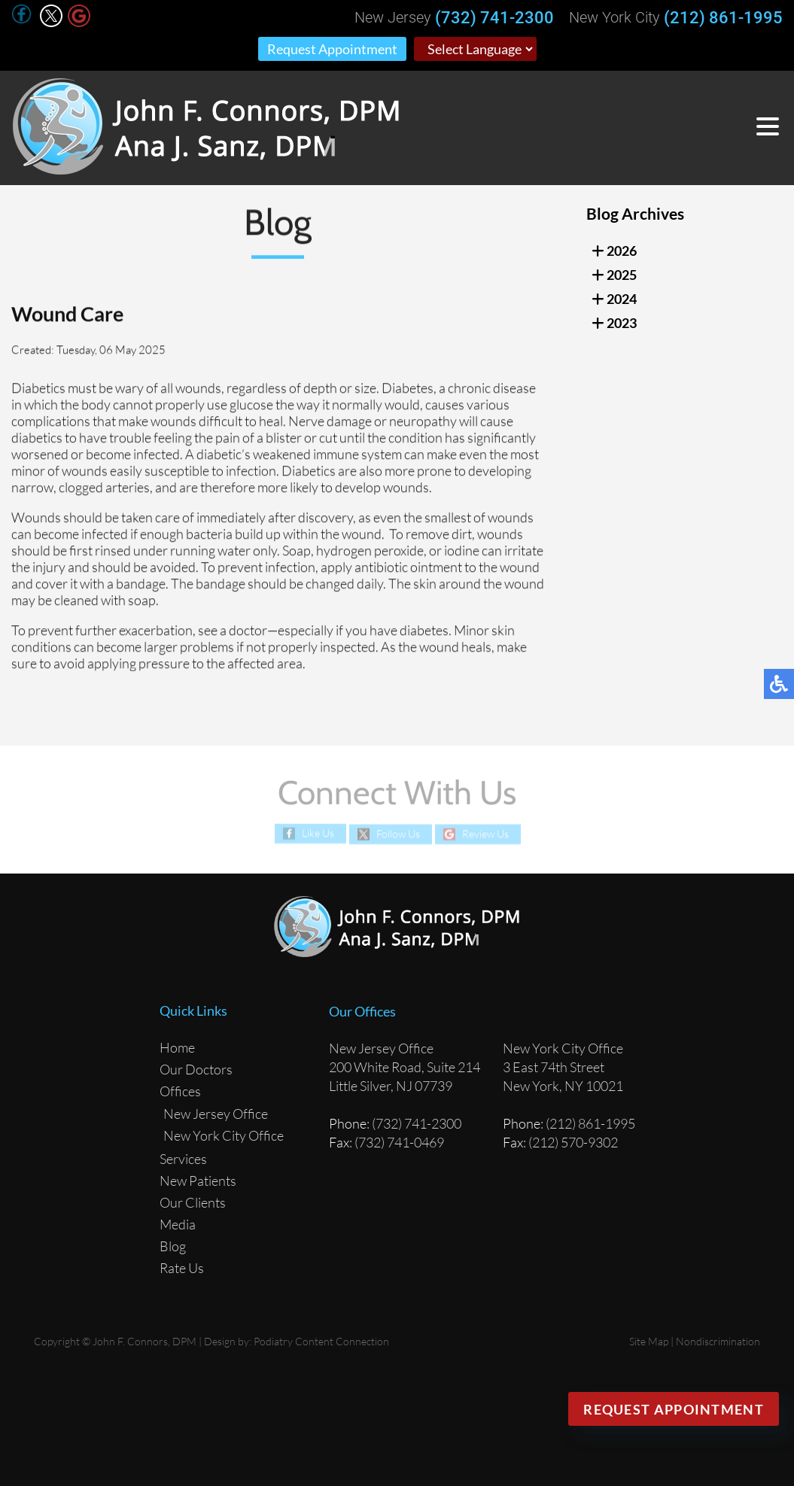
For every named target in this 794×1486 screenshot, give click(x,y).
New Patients (198, 1180)
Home (177, 1047)
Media (178, 1224)
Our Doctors (196, 1069)
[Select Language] (475, 49)
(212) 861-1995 (723, 17)
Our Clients (193, 1202)
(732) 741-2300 (494, 17)
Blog (173, 1246)
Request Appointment (332, 49)
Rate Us (182, 1268)
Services (183, 1158)
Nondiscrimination (718, 1341)
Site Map (648, 1341)
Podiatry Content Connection (321, 1341)
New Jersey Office (215, 1113)
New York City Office (223, 1135)
